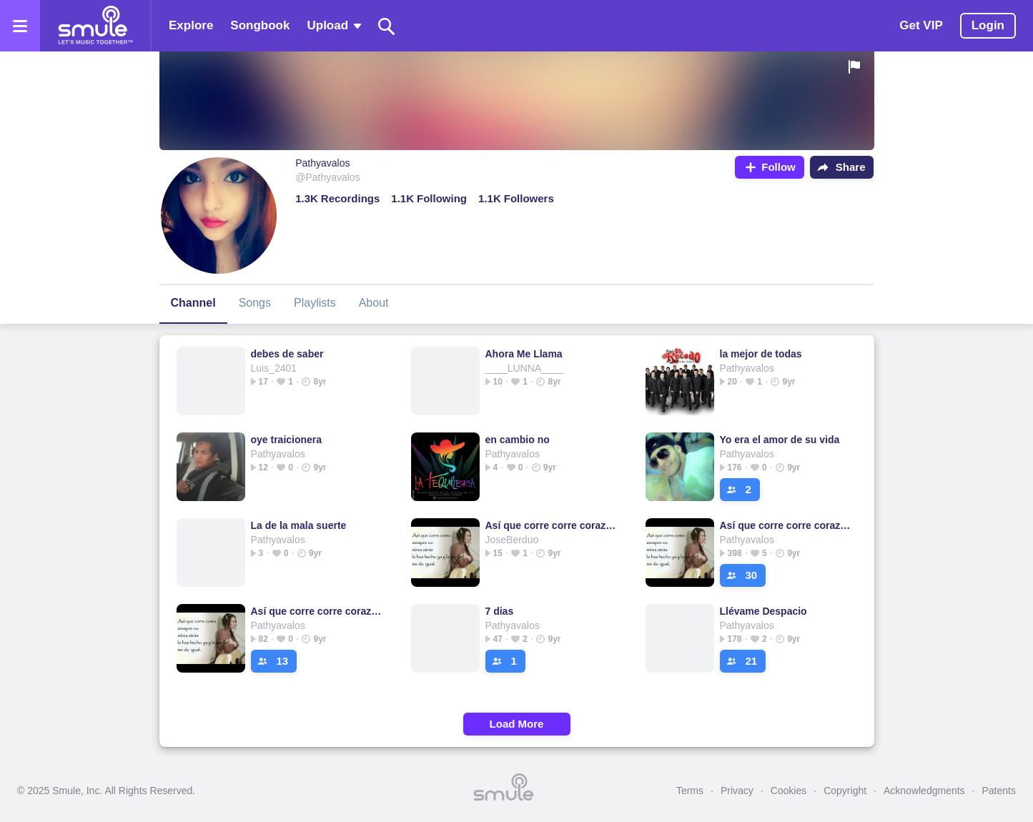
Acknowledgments (924, 790)
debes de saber (287, 354)
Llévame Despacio (763, 611)
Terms (689, 790)
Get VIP (920, 25)
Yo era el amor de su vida (780, 439)
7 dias (499, 611)
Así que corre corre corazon (550, 525)
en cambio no (517, 439)
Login (988, 25)
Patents (999, 790)
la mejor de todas (761, 354)
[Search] (386, 26)
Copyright (845, 790)
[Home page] (95, 26)
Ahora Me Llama (524, 354)
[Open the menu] (20, 25)
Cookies (789, 790)
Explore (191, 25)
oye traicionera (286, 439)
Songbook (260, 25)
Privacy (737, 790)
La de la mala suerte (299, 525)
